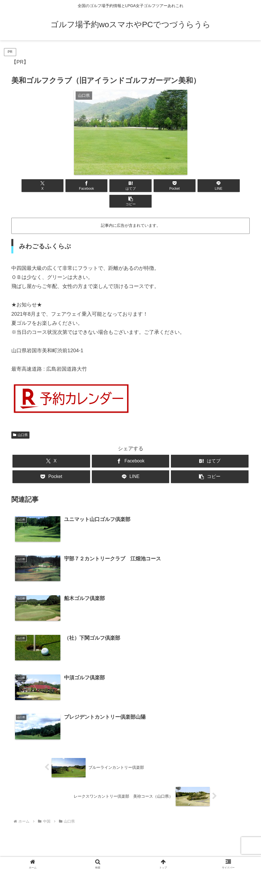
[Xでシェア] (30, 185)
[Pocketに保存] (150, 185)
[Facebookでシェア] (70, 185)
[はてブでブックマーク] (111, 185)
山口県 (20, 419)
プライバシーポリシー (145, 853)
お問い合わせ (108, 853)
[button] (230, 185)
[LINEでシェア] (190, 185)
